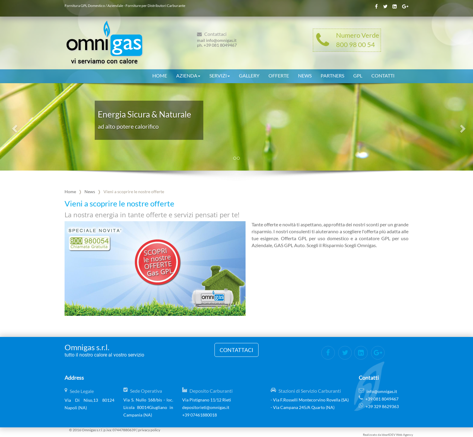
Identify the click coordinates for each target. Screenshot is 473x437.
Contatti (383, 75)
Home (159, 75)
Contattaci (236, 350)
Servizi (219, 75)
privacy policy (149, 430)
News (305, 75)
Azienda (188, 75)
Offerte (278, 75)
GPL (357, 75)
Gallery (249, 75)
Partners (332, 75)
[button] (14, 127)
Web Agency (404, 434)
